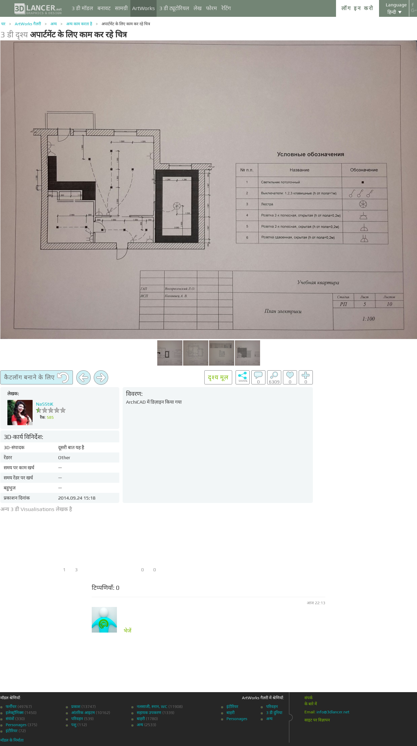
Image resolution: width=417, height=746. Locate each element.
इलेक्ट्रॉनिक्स (15, 712)
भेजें (127, 631)
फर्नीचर (11, 706)
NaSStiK (44, 404)
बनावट (104, 8)
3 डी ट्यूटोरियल (174, 8)
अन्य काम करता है (79, 24)
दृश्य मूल (218, 377)
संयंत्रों (10, 718)
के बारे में (310, 704)
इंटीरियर (11, 730)
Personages (16, 724)
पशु (73, 724)
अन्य (53, 24)
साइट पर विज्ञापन (317, 720)
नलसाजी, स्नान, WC (152, 706)
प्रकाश (75, 706)
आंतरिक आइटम (83, 712)
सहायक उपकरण (149, 712)
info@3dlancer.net (333, 712)
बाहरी (141, 718)
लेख (198, 8)
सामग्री (121, 8)
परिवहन (77, 718)
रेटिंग (226, 8)
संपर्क (308, 698)
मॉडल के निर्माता (12, 740)
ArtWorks (143, 8)
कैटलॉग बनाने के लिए (36, 377)
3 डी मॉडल (82, 8)
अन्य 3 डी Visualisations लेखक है (36, 509)
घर (3, 24)
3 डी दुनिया (274, 712)
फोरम (211, 8)
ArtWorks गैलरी (28, 24)
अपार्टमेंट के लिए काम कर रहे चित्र (125, 24)
